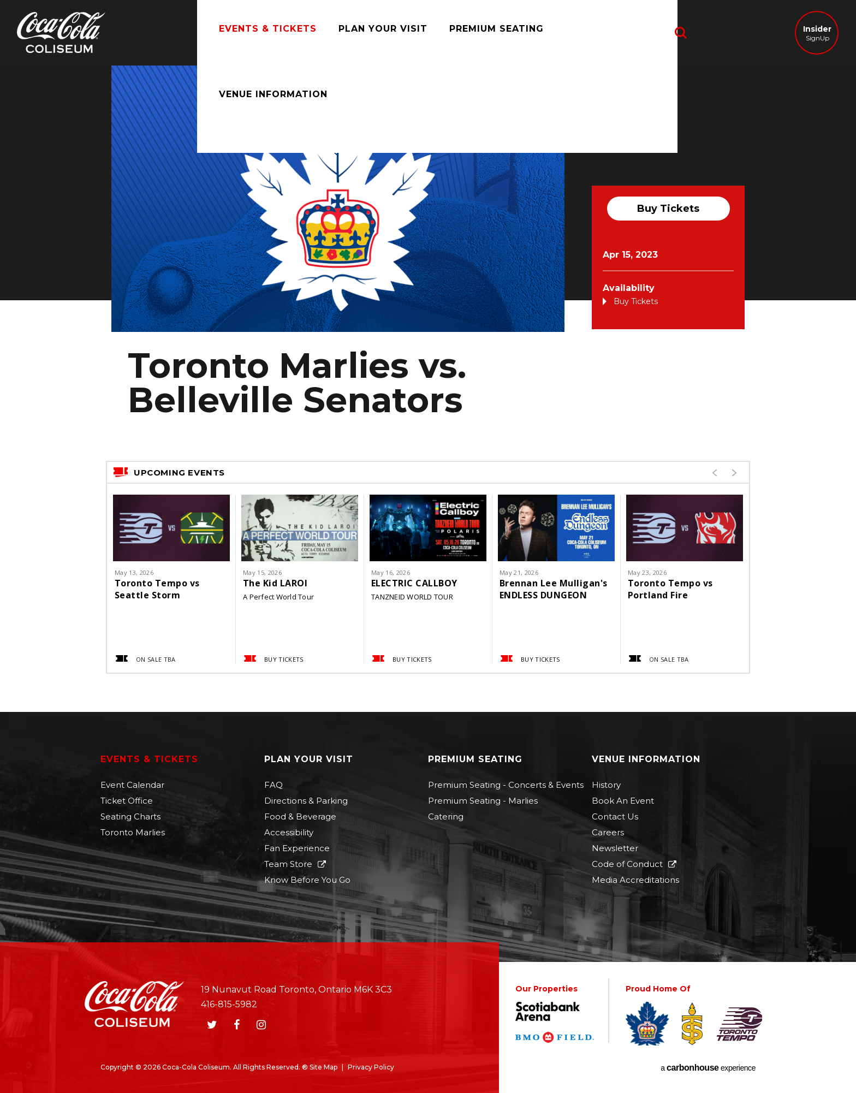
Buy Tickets (668, 209)
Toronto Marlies (132, 832)
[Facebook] (236, 1025)
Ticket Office (126, 800)
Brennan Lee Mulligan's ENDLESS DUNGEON (554, 589)
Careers (608, 832)
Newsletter (615, 848)
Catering (445, 816)
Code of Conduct (627, 864)
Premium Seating (485, 32)
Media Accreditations (635, 880)
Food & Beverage (300, 816)
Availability (629, 288)
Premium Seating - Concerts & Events (506, 785)
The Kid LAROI (275, 583)
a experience (708, 1068)
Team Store (288, 864)
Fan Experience (297, 848)
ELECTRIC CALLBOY (414, 583)
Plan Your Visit (372, 32)
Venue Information (609, 32)
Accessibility (288, 832)
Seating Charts (130, 816)
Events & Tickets (257, 32)
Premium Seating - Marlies (483, 800)
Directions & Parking (306, 800)
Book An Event (623, 800)
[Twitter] (212, 1025)
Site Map (323, 1067)
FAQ (273, 785)
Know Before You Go (307, 880)
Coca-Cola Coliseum (61, 33)
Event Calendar (132, 785)
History (606, 785)
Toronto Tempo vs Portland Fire (670, 589)
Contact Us (615, 816)
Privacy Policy (371, 1067)
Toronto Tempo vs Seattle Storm (157, 589)
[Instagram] (261, 1025)
